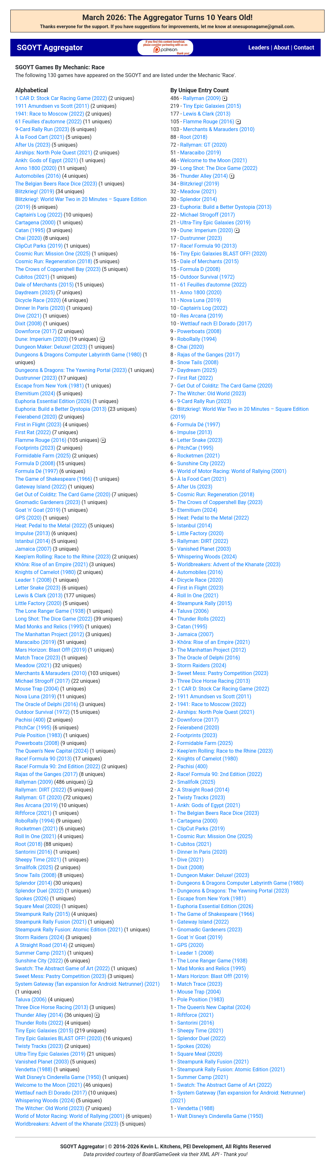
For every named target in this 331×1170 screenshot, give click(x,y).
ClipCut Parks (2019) (39, 246)
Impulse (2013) (32, 533)
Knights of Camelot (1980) (45, 572)
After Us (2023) (32, 145)
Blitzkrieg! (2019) (34, 191)
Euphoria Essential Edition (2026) (53, 401)
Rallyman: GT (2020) (38, 797)
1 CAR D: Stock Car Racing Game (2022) (61, 98)
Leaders (258, 47)
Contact (304, 47)
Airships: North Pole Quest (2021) (53, 153)
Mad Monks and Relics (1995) (49, 627)
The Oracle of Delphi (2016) (46, 704)
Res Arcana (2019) (36, 805)
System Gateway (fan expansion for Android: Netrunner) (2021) (87, 984)
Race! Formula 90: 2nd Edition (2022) (57, 766)
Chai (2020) (28, 238)
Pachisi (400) (30, 720)
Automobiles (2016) (38, 176)
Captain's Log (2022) (38, 215)
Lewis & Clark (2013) (39, 595)
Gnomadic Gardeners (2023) (47, 502)
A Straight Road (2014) (41, 945)
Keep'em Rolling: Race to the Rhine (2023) (63, 557)
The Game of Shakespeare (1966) (53, 479)
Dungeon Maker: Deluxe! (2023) (51, 347)
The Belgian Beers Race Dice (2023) (56, 184)
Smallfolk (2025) (34, 867)
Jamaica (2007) (33, 549)
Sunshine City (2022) (39, 961)
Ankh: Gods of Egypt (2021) (46, 160)
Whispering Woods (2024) (45, 1100)
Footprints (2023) (35, 448)
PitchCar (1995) (33, 728)
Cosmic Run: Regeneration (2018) (53, 261)
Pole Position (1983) (38, 735)
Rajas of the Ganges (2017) (46, 774)
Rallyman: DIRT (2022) (40, 790)
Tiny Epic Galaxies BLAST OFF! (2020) (58, 1038)
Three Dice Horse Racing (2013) (51, 1007)
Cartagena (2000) (35, 222)
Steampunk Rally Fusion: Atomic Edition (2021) (69, 930)
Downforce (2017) (36, 331)
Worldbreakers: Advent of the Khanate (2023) (66, 1124)
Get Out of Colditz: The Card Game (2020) (63, 494)
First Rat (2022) (33, 432)
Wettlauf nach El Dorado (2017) (51, 1093)
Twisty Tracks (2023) (39, 1046)
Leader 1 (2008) (33, 580)
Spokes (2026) (31, 898)
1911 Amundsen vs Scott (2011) (52, 106)
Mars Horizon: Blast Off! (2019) (51, 650)
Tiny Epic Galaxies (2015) (44, 1031)
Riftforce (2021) (33, 813)
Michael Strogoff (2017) (42, 681)
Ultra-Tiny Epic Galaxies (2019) (50, 1054)
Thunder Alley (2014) (39, 1015)
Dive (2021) (28, 316)
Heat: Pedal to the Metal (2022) (51, 526)
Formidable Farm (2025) (43, 456)
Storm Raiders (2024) (39, 937)
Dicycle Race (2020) (38, 300)
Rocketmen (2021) (36, 829)
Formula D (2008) (35, 463)
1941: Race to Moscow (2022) (49, 114)
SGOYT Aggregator (50, 47)
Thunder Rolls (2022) (39, 1023)
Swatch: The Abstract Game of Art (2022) (62, 968)
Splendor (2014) (33, 883)
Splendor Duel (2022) (39, 891)
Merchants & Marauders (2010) (51, 673)
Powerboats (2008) (37, 743)
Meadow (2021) (33, 665)
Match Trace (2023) (37, 658)
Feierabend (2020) (36, 417)
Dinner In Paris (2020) (40, 308)
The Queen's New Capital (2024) (52, 751)
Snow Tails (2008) (36, 875)
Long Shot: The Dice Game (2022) (53, 619)
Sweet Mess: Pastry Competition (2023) (60, 976)
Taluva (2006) (31, 999)
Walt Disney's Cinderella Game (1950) (58, 1077)
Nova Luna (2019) (35, 696)
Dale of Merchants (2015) (44, 285)
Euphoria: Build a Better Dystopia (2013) (61, 409)
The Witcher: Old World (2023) (49, 1108)
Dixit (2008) (28, 324)
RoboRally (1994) (35, 821)
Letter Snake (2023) (37, 588)
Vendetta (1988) (33, 1069)
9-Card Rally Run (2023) (42, 129)
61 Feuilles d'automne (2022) (48, 121)
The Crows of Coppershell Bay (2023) (58, 269)
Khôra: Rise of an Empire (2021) (51, 564)
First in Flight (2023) (38, 425)
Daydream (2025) (35, 292)
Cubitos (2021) (32, 277)
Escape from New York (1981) (49, 386)
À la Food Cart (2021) (39, 137)
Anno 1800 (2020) (36, 168)
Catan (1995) (30, 230)
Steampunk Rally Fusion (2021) (51, 922)
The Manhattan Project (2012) (49, 634)
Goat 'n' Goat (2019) (37, 510)
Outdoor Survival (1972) (42, 712)
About (282, 47)
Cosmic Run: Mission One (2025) (53, 254)
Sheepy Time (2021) (38, 860)
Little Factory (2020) (38, 603)
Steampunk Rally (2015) (42, 914)
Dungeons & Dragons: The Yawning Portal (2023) (71, 370)
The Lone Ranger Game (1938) (50, 611)
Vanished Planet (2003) (42, 1062)
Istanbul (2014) (32, 541)
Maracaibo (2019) (35, 642)
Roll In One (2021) (35, 836)
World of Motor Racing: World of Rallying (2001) (69, 1116)
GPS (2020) (28, 518)
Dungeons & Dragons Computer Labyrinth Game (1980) (78, 355)
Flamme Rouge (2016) (40, 440)
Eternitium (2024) (35, 393)
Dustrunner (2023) (36, 378)
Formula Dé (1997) (36, 471)
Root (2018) (28, 844)
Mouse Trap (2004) (37, 689)
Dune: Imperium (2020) (41, 339)
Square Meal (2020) (37, 906)
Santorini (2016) (33, 852)
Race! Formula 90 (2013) (43, 759)
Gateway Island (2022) (41, 487)
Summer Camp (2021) (40, 953)
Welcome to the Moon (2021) (48, 1085)
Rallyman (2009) (34, 782)
